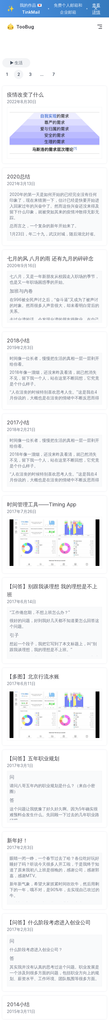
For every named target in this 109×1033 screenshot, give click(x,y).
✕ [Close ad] (96, 9)
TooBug (20, 26)
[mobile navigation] (100, 26)
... (42, 74)
